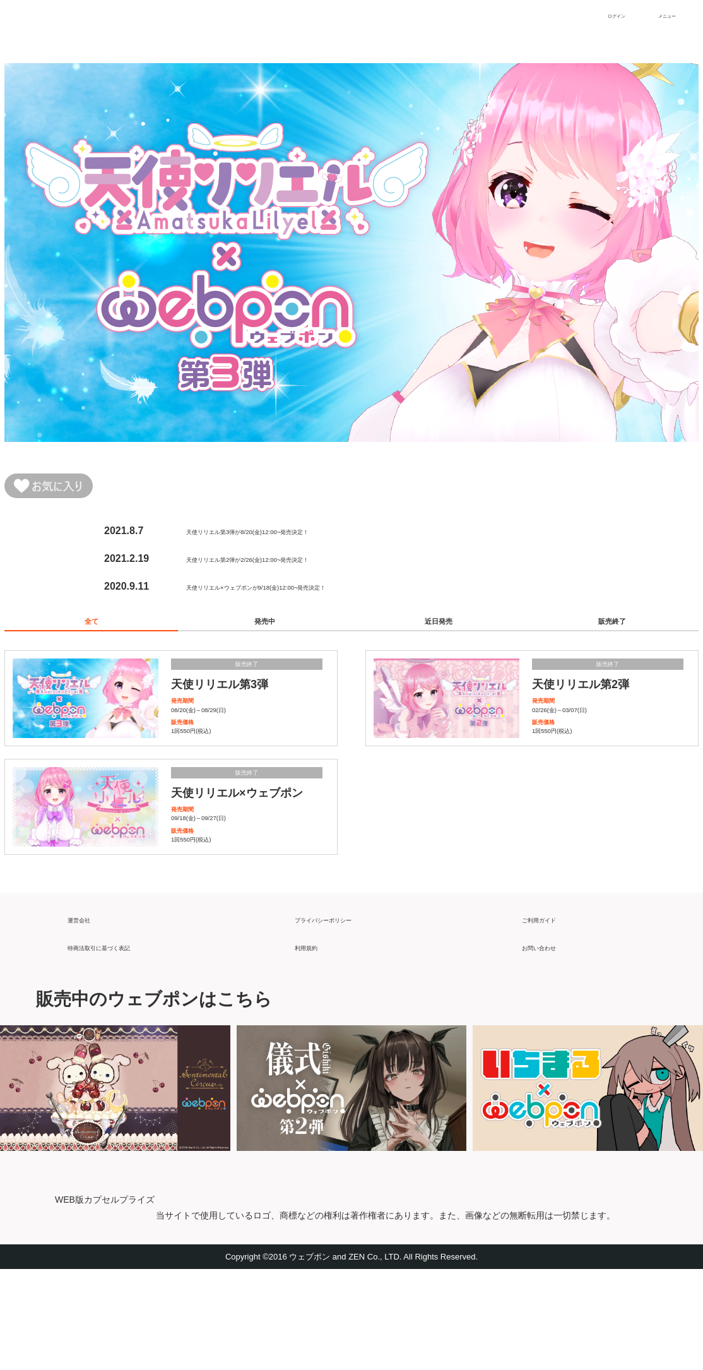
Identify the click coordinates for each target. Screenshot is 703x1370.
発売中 (265, 633)
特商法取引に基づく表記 (123, 1042)
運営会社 (88, 1014)
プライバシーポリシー (345, 1014)
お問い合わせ (552, 1042)
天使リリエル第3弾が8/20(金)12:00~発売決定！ (293, 536)
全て (91, 633)
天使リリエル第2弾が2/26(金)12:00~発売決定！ (293, 564)
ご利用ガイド (552, 1014)
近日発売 (438, 633)
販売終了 (612, 633)
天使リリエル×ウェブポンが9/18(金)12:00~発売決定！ (309, 592)
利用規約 (315, 1042)
